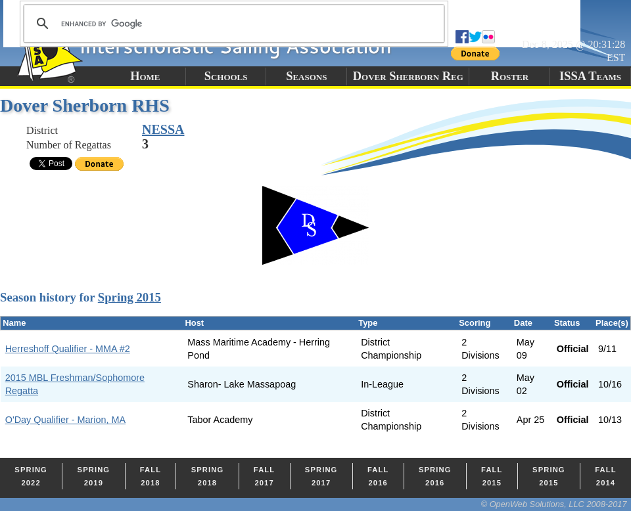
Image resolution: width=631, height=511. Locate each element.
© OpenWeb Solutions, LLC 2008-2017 (554, 504)
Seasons (306, 76)
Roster (509, 76)
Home (145, 76)
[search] (232, 24)
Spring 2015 (129, 297)
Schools (226, 76)
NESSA (163, 129)
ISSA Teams (590, 76)
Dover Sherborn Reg (408, 76)
